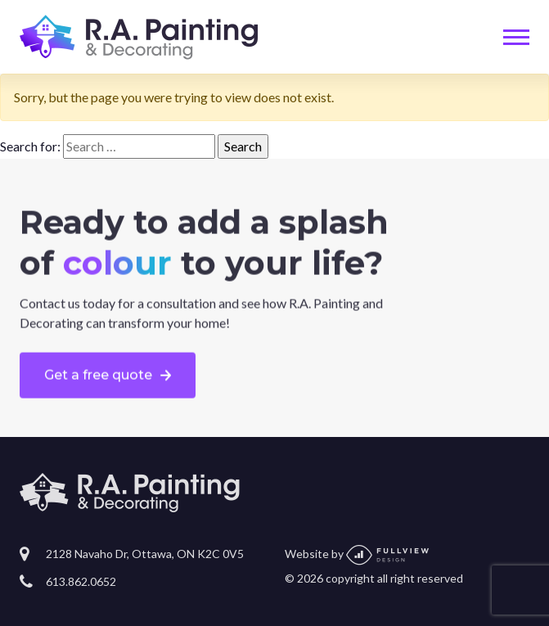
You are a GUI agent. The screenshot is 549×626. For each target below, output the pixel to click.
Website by (357, 554)
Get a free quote (98, 375)
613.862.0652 (81, 581)
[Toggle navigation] (516, 37)
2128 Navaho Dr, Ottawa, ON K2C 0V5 (145, 554)
